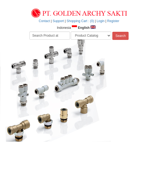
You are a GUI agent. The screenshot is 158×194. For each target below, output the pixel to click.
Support (58, 21)
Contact (44, 21)
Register (113, 21)
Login (101, 21)
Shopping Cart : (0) (80, 21)
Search (120, 36)
